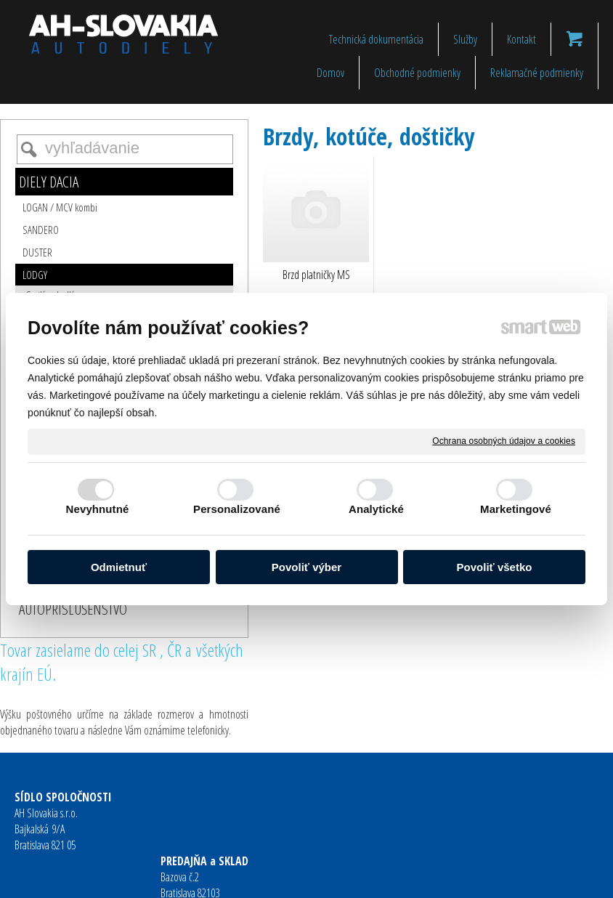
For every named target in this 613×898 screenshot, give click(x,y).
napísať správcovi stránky (283, 877)
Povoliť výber (306, 567)
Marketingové (515, 509)
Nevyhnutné (97, 509)
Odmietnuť (119, 567)
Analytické (376, 509)
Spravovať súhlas (531, 877)
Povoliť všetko (494, 567)
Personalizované (236, 509)
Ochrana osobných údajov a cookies (503, 441)
